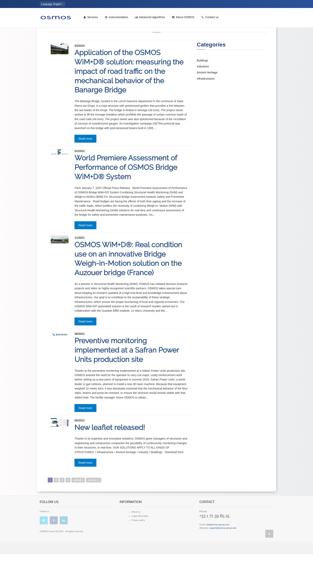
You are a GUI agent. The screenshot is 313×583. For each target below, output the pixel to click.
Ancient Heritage (207, 101)
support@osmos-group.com (223, 556)
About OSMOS (183, 18)
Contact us (210, 18)
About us (136, 540)
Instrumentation (116, 18)
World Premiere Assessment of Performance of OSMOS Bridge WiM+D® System (125, 195)
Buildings (202, 89)
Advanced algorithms (150, 18)
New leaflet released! (109, 456)
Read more (85, 167)
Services (90, 18)
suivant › (78, 508)
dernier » (93, 508)
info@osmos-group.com (218, 553)
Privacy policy (138, 549)
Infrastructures (206, 107)
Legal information (140, 544)
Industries (203, 95)
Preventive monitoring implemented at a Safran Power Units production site (126, 378)
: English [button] (52, 4)
